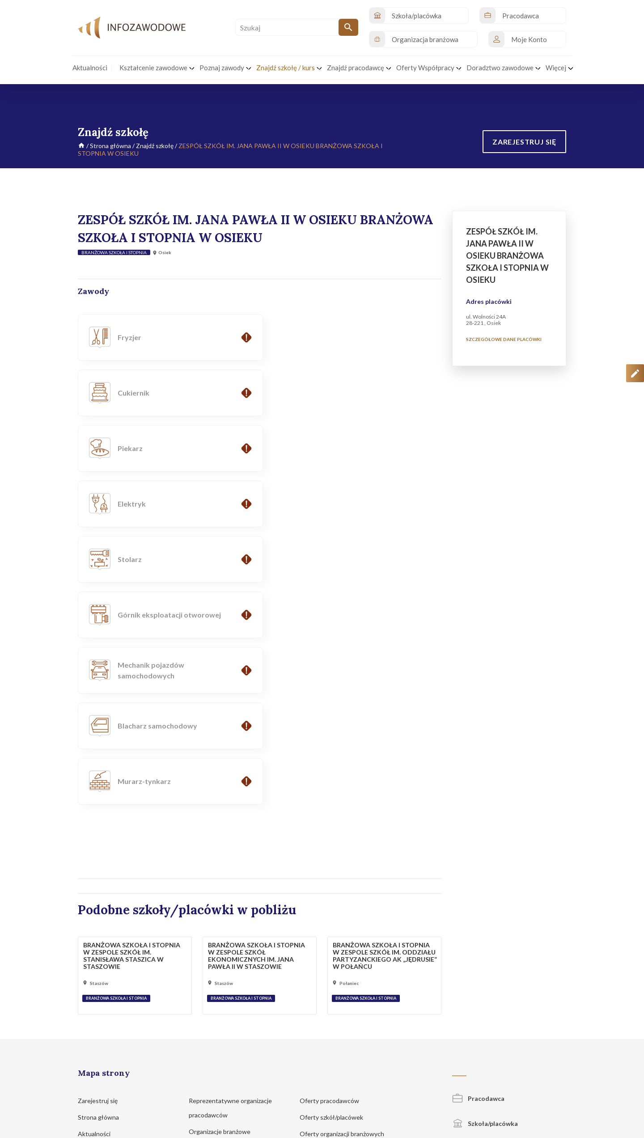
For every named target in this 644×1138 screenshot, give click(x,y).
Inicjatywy (96, 928)
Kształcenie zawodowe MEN (233, 942)
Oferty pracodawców (334, 878)
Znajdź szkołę (155, 145)
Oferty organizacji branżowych (346, 912)
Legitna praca (207, 959)
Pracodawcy (210, 926)
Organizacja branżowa (493, 925)
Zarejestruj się (102, 878)
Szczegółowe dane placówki (504, 339)
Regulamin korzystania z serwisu (478, 1083)
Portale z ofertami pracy (337, 928)
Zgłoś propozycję (546, 1083)
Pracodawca (478, 876)
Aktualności (98, 912)
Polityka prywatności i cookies (394, 1083)
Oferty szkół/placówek (336, 895)
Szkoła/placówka (485, 901)
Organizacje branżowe (224, 909)
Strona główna (110, 145)
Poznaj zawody (102, 976)
